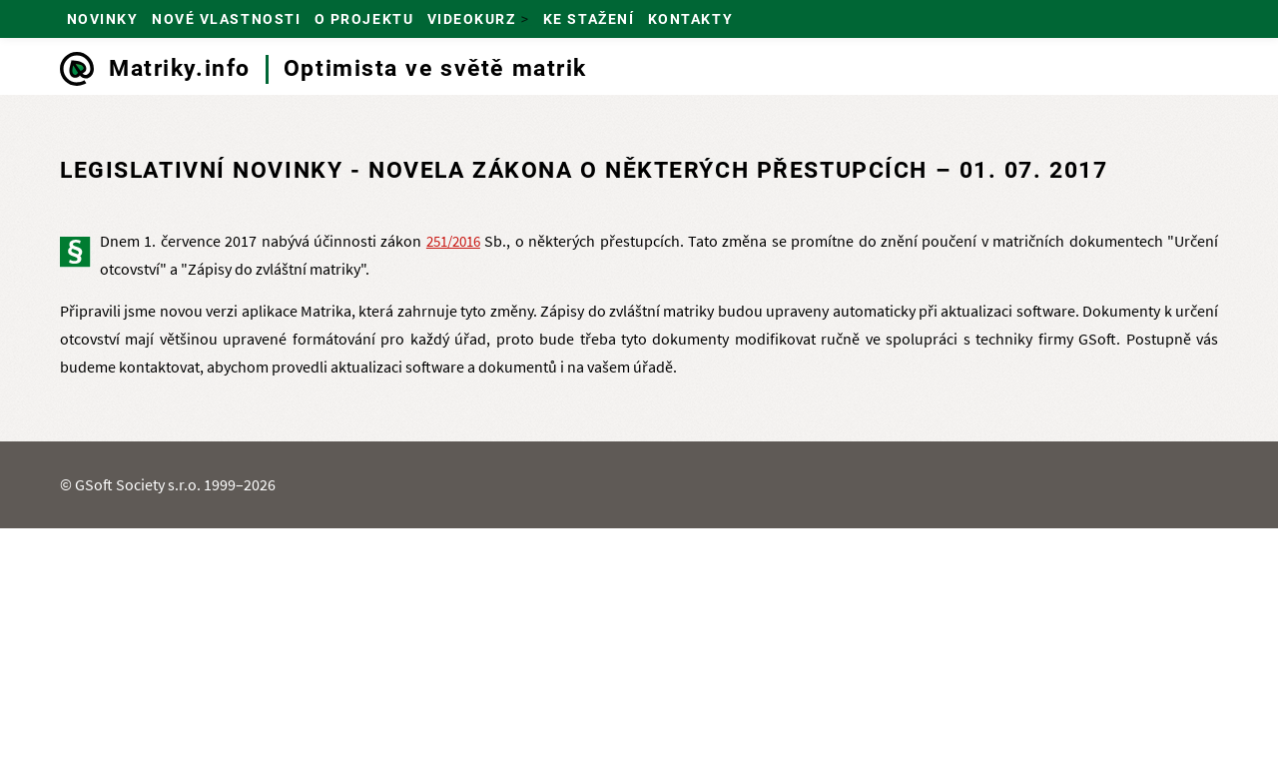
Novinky (103, 19)
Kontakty (690, 19)
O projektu (364, 19)
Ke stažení (588, 19)
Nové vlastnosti (226, 19)
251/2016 (453, 241)
